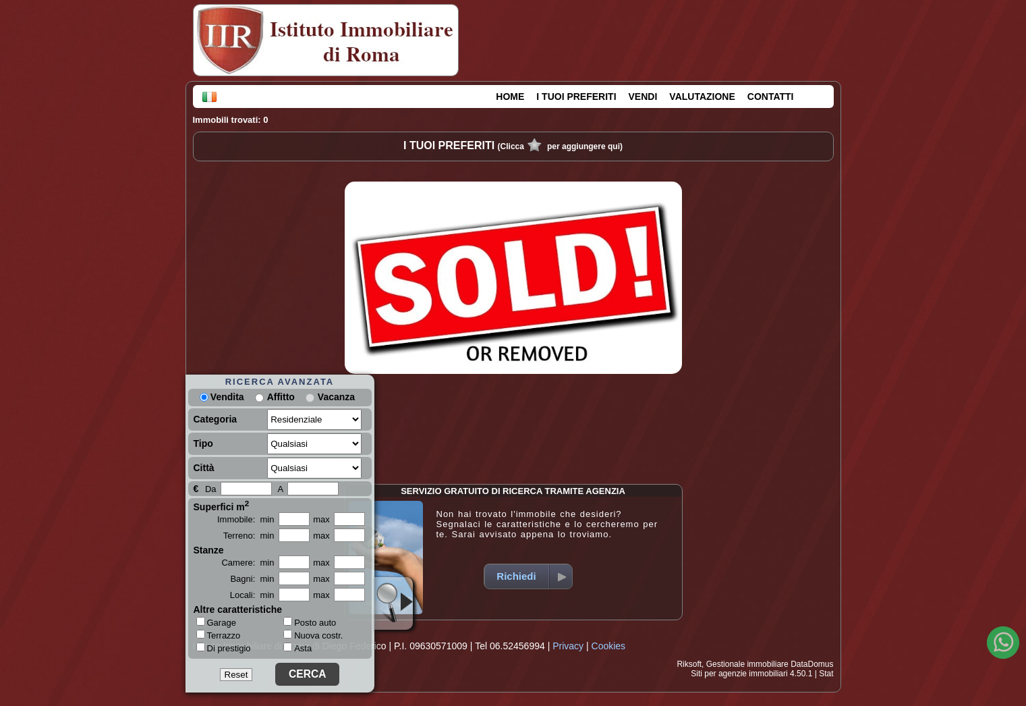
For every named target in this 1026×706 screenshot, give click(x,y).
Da (211, 489)
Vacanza (336, 396)
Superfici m (222, 505)
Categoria (215, 419)
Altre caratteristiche (238, 609)
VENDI (643, 96)
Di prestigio (223, 648)
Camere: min (247, 563)
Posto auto (309, 623)
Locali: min (252, 595)
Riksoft (689, 664)
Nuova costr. (313, 635)
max (321, 519)
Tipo (203, 443)
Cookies (609, 646)
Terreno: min (249, 536)
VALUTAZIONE (702, 96)
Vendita (222, 396)
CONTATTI (770, 96)
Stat (826, 673)
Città (204, 467)
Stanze (209, 550)
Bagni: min (252, 579)
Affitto (281, 396)
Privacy (567, 646)
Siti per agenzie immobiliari (739, 673)
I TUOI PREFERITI (576, 96)
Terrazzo (218, 635)
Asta (297, 648)
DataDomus (812, 664)
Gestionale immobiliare (747, 664)
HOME (510, 96)
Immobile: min (246, 519)
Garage (216, 622)
